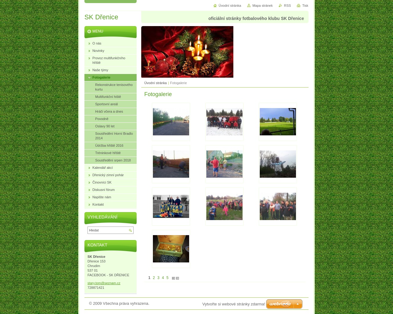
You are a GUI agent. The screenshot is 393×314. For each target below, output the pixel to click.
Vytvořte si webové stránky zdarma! (233, 304)
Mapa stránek (262, 5)
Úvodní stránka (155, 83)
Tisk (305, 5)
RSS (287, 5)
